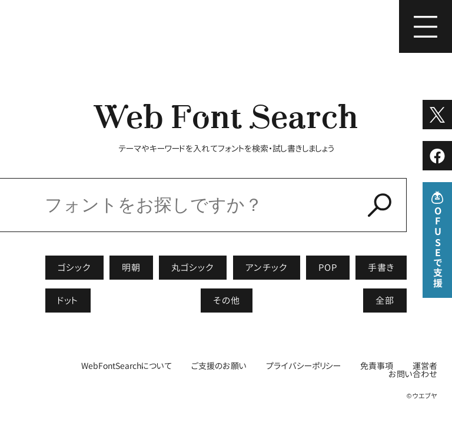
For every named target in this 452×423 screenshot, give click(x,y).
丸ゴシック (192, 267)
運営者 (425, 366)
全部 (384, 300)
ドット (68, 300)
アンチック (266, 267)
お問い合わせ (412, 374)
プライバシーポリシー (303, 366)
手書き (381, 267)
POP (327, 267)
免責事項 (376, 366)
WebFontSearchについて (126, 366)
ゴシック (74, 267)
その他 (226, 300)
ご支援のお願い (219, 366)
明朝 (131, 267)
